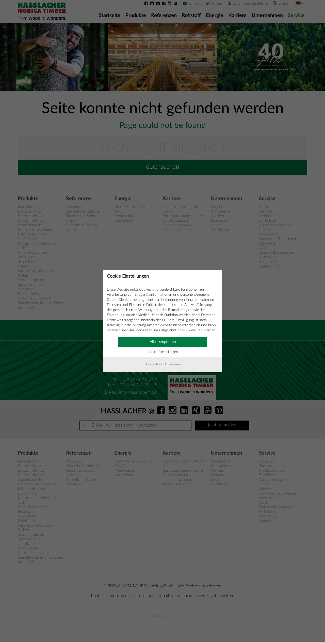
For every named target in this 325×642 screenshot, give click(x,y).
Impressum (173, 364)
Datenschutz (153, 364)
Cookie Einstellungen (163, 352)
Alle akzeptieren (163, 342)
